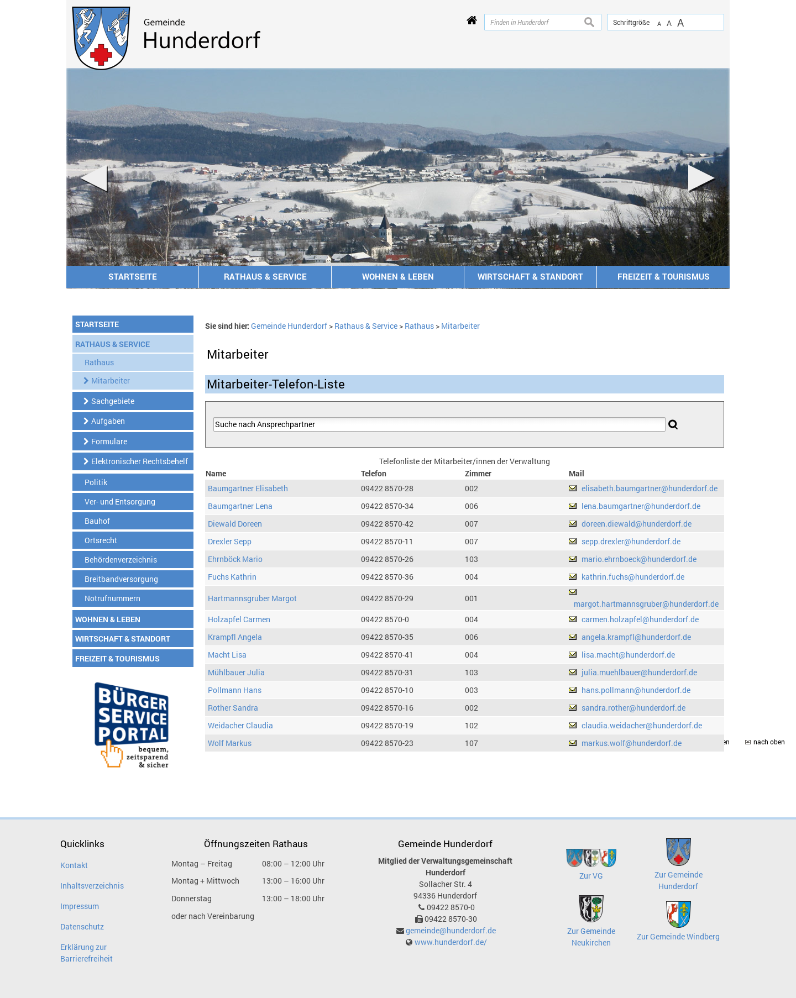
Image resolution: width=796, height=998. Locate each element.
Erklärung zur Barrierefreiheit (86, 953)
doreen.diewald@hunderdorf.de (637, 523)
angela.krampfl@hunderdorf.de (636, 637)
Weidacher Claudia (240, 725)
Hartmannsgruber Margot (252, 598)
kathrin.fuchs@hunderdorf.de (633, 576)
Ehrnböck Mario (235, 559)
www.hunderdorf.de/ (451, 942)
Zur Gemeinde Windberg (678, 936)
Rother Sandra (233, 707)
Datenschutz (82, 926)
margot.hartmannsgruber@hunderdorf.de (646, 603)
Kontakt (74, 865)
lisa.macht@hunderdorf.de (628, 654)
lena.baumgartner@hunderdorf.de (641, 506)
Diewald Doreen (235, 523)
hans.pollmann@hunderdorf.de (636, 690)
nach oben (769, 742)
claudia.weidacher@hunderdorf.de (642, 725)
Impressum (79, 906)
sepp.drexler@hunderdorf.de (631, 541)
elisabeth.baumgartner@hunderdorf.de (650, 488)
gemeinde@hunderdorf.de (451, 930)
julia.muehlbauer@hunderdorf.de (639, 672)
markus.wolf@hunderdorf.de (632, 743)
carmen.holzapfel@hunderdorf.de (640, 619)
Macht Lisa (227, 654)
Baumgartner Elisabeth (248, 488)
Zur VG (591, 875)
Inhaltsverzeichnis (92, 885)
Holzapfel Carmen (239, 619)
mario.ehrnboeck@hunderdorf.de (639, 559)
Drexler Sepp (230, 541)
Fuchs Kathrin (232, 576)
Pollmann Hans (234, 690)
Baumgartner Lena (240, 506)
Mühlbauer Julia (236, 672)
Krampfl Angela (235, 637)
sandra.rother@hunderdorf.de (633, 707)
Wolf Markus (230, 743)
